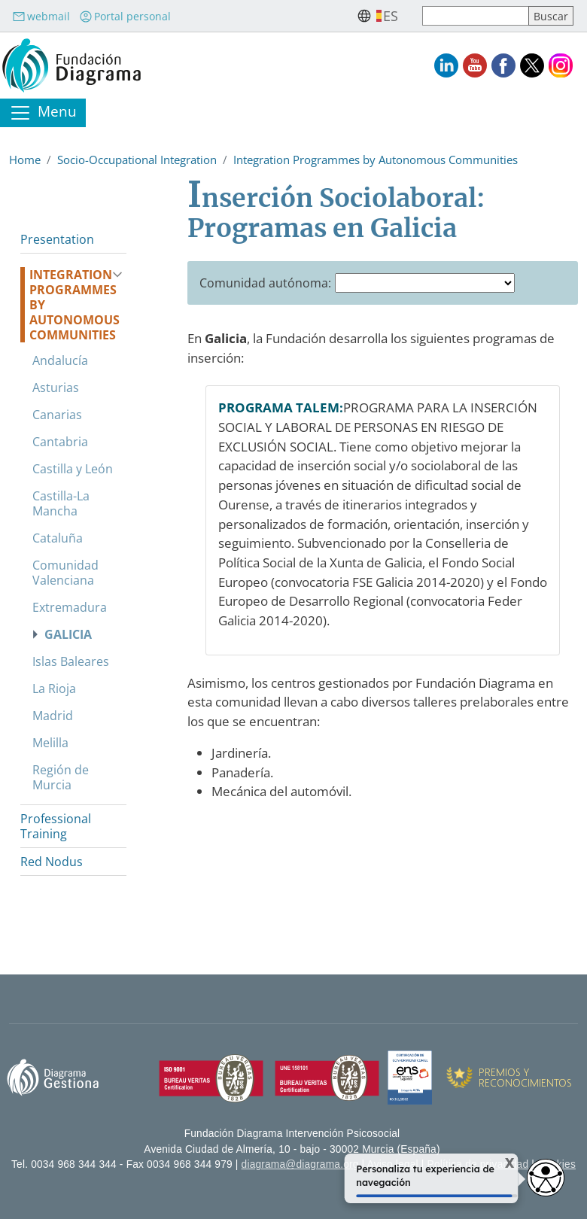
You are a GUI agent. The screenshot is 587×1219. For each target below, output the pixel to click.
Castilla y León (72, 469)
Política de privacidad (478, 1164)
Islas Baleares (70, 661)
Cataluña (57, 538)
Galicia (68, 634)
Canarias (57, 414)
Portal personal (125, 16)
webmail (41, 16)
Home (25, 159)
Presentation (57, 239)
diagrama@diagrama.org (300, 1164)
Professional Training (55, 826)
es (390, 16)
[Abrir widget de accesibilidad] (545, 1177)
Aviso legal (392, 1164)
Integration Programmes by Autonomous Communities (375, 159)
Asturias (55, 387)
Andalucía (60, 360)
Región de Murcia (60, 777)
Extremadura (69, 607)
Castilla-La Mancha (61, 503)
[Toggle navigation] (43, 113)
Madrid (52, 715)
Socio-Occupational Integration (137, 159)
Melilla (50, 742)
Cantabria (60, 441)
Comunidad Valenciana (65, 572)
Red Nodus (51, 861)
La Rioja (54, 688)
